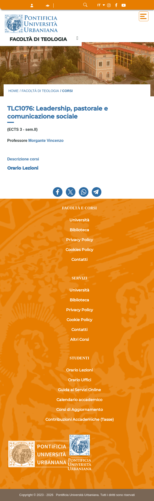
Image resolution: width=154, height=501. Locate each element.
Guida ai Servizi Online (79, 390)
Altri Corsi (79, 339)
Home (13, 91)
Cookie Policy (79, 319)
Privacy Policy (79, 239)
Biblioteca (79, 230)
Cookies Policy (79, 249)
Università (79, 220)
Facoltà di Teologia (38, 39)
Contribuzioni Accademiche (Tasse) (79, 419)
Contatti (79, 259)
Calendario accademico (79, 399)
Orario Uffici (79, 380)
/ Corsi (66, 91)
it (98, 5)
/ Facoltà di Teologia (39, 91)
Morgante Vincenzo (45, 140)
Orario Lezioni (22, 168)
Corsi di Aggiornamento (79, 409)
